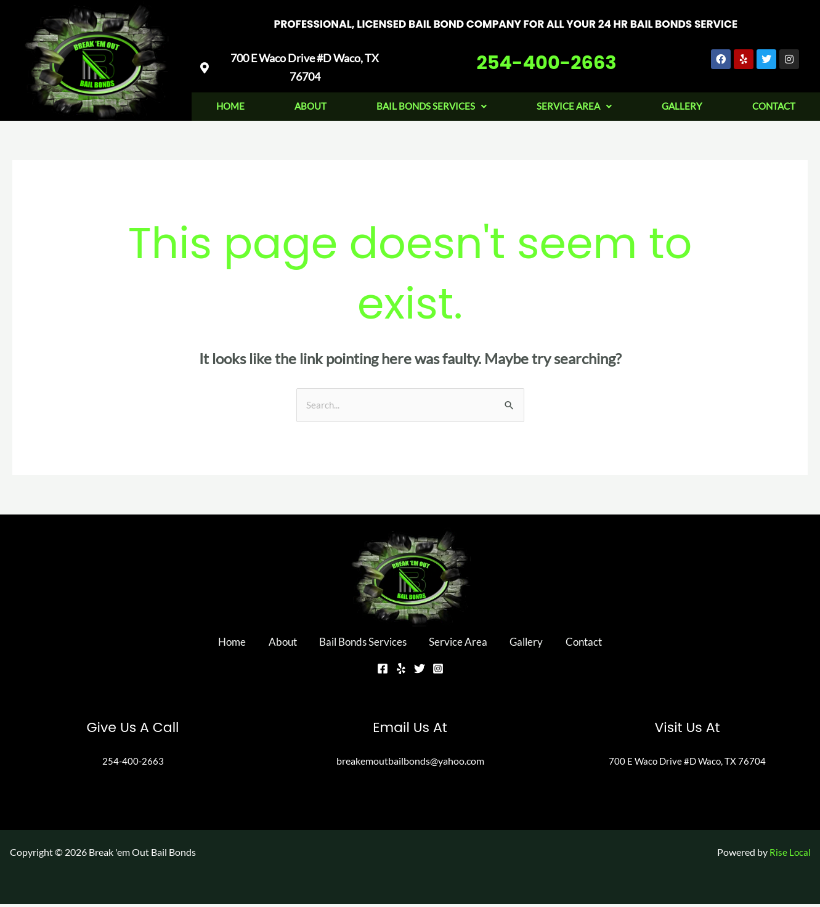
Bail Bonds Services (431, 103)
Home (230, 103)
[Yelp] (401, 671)
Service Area (574, 103)
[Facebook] (382, 671)
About (310, 103)
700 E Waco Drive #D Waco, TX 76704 (687, 764)
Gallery (682, 103)
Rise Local (790, 855)
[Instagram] (438, 671)
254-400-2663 (546, 54)
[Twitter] (419, 671)
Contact (562, 644)
